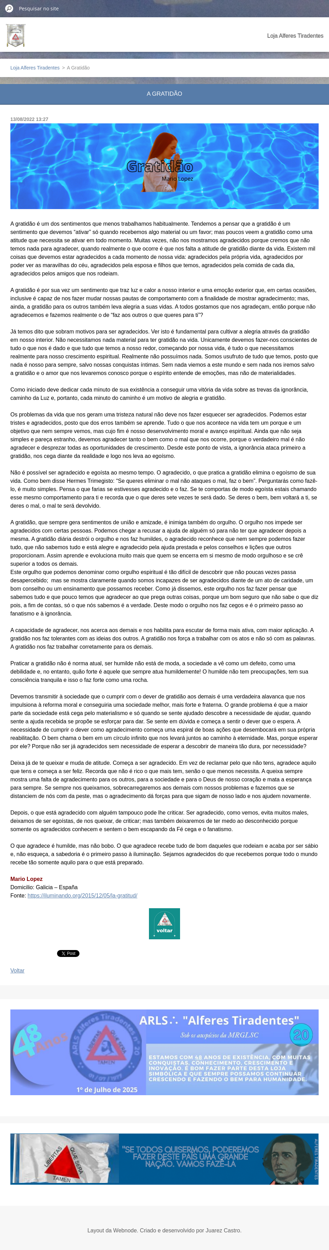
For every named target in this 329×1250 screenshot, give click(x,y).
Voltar (17, 971)
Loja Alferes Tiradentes (295, 36)
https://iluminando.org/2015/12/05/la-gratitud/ (83, 896)
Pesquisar (9, 8)
